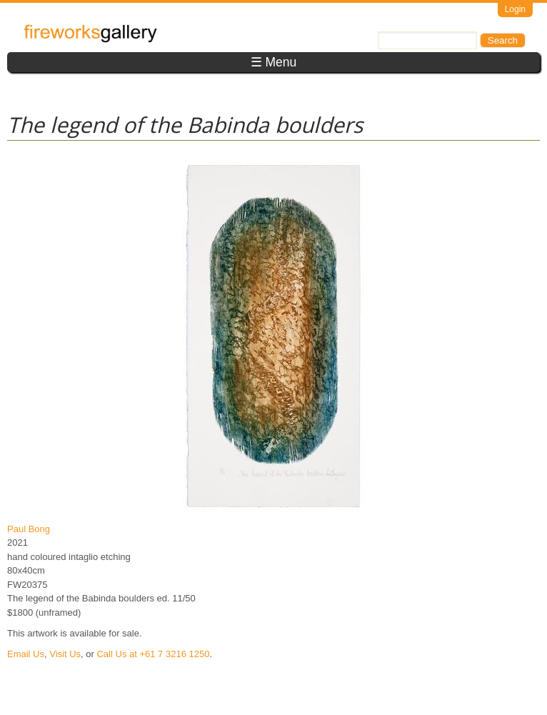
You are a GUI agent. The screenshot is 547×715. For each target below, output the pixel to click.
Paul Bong (28, 529)
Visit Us (65, 654)
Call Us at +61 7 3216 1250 (152, 654)
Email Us (25, 654)
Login (515, 9)
